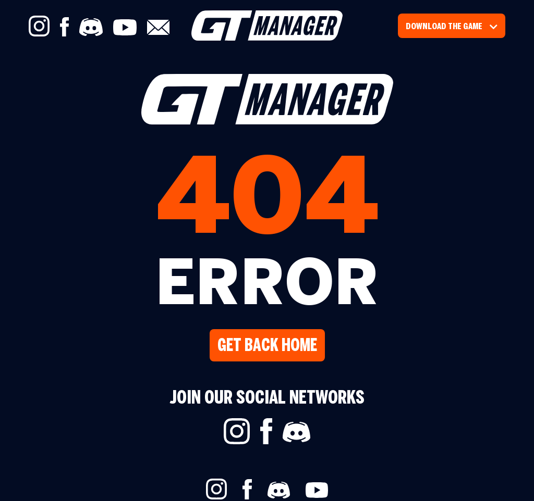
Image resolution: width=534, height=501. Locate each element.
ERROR (267, 287)
